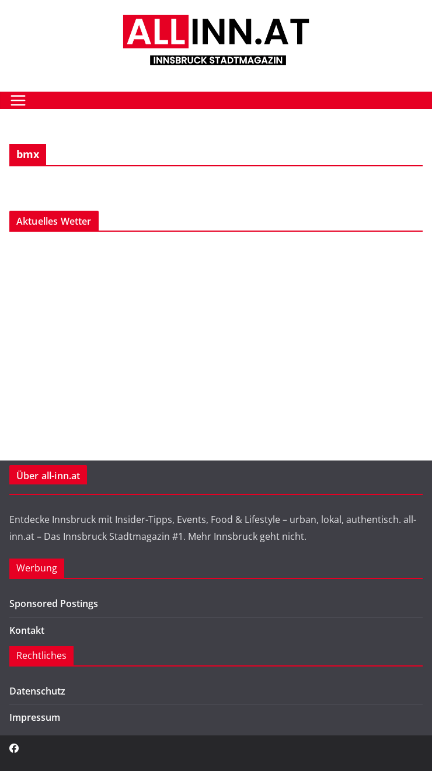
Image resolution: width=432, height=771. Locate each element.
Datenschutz (37, 691)
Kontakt (26, 630)
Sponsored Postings (53, 603)
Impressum (34, 717)
